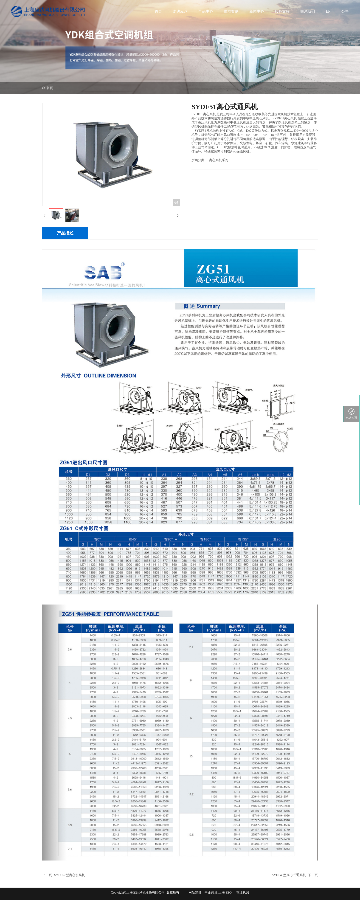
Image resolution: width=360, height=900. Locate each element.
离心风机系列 (218, 160)
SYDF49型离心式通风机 (289, 875)
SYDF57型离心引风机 (69, 875)
